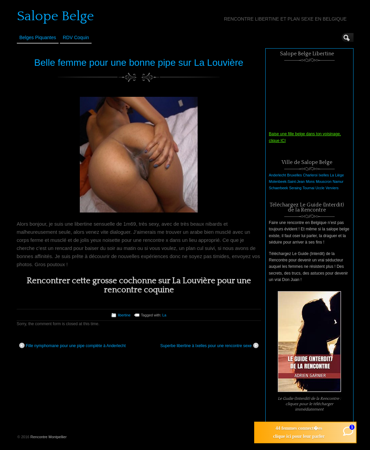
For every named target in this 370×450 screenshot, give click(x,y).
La (164, 315)
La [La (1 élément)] (332, 175)
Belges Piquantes (38, 37)
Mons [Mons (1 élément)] (310, 181)
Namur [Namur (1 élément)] (338, 181)
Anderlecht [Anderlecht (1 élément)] (277, 175)
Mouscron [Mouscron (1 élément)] (324, 181)
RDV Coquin (76, 37)
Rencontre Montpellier (48, 437)
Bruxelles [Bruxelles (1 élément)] (294, 175)
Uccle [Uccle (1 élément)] (320, 188)
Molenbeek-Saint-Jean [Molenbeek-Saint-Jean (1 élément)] (287, 181)
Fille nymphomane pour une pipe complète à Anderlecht (72, 345)
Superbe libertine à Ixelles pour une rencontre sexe (209, 345)
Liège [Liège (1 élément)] (339, 175)
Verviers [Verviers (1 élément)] (332, 188)
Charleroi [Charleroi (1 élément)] (310, 175)
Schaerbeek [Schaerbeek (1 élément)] (278, 188)
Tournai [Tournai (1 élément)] (308, 188)
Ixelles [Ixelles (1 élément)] (324, 175)
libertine (124, 315)
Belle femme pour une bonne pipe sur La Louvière (138, 62)
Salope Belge (55, 16)
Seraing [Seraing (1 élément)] (295, 188)
